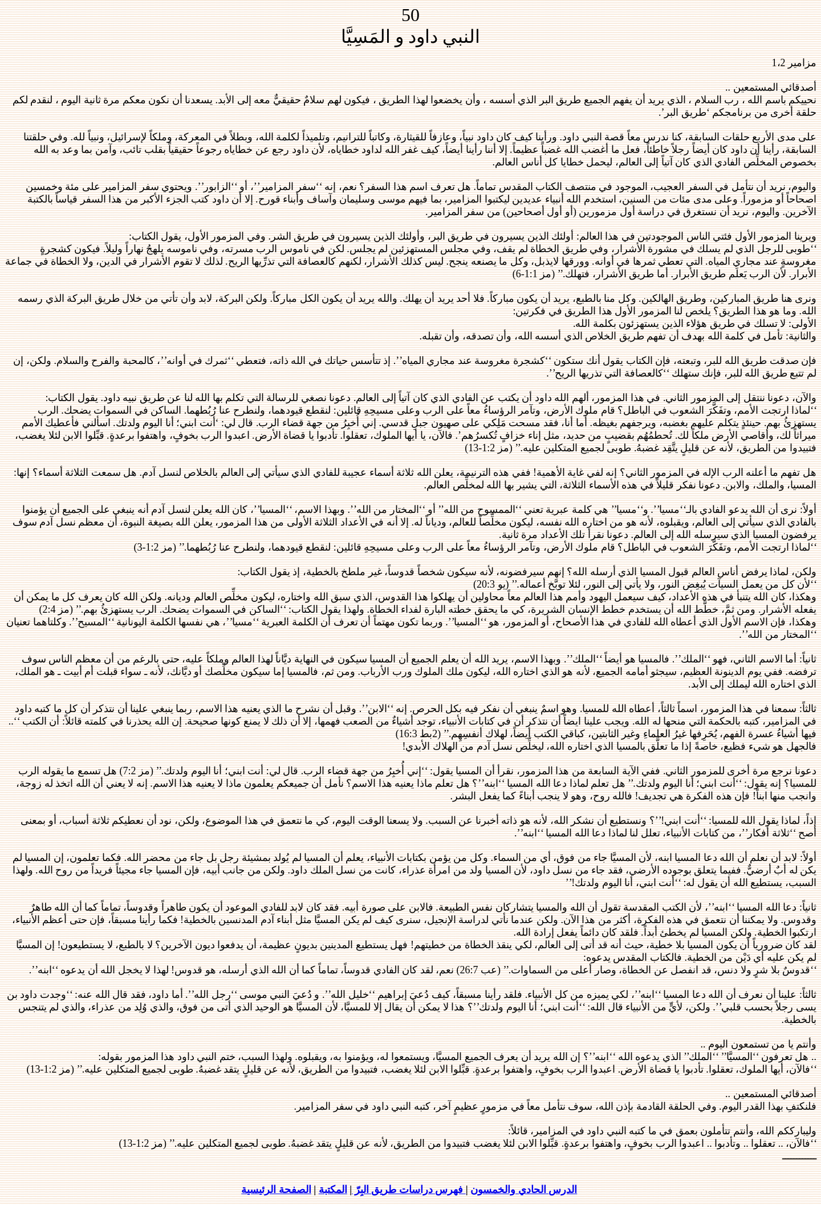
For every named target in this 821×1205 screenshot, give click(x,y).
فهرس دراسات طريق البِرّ (409, 1189)
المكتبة (333, 1189)
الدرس (523, 1189)
